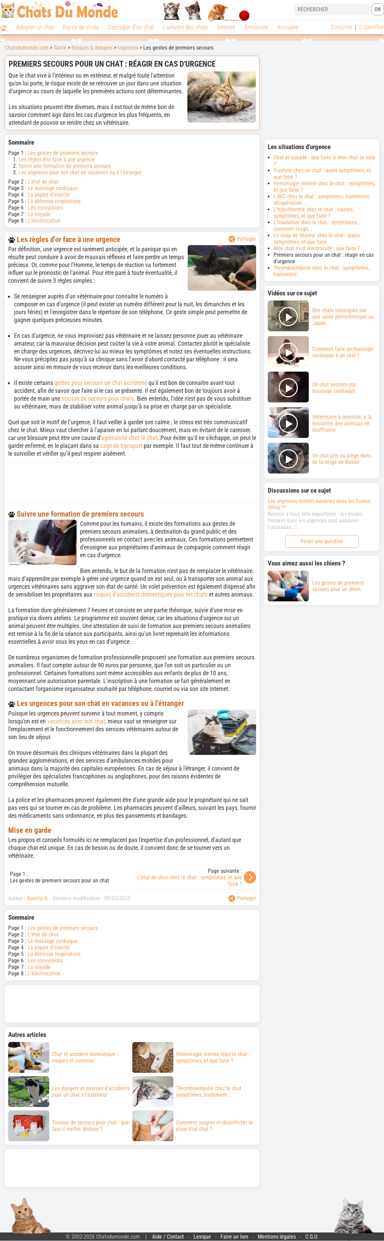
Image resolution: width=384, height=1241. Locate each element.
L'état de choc (43, 181)
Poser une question (322, 541)
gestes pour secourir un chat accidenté (100, 382)
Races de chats (81, 27)
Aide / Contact (168, 1236)
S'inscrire (341, 27)
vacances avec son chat (76, 721)
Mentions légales (277, 1236)
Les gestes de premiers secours (63, 153)
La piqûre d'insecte (49, 194)
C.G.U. (312, 1236)
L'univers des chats (185, 27)
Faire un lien (234, 1236)
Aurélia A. (38, 898)
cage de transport (121, 445)
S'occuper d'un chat (131, 27)
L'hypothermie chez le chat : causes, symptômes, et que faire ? (314, 212)
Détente (226, 27)
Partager (242, 239)
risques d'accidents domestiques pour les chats (151, 594)
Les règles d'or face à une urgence (56, 159)
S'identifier (371, 27)
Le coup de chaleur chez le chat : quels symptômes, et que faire (317, 238)
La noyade (39, 214)
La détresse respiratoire (54, 201)
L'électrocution (44, 220)
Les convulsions (45, 207)
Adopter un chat (35, 27)
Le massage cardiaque (53, 188)
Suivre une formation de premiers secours (64, 166)
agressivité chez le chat (129, 437)
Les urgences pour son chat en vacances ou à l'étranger (80, 172)
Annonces (256, 27)
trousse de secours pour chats (98, 398)
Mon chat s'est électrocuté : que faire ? (317, 248)
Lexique (202, 1236)
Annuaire (287, 27)
